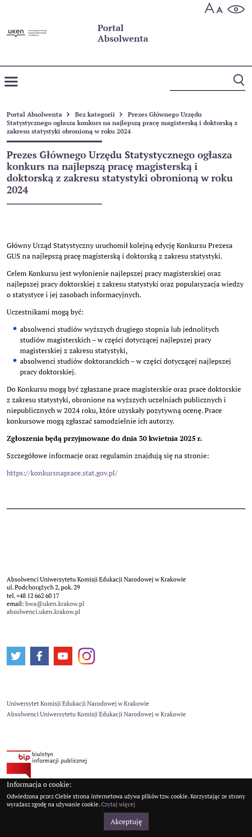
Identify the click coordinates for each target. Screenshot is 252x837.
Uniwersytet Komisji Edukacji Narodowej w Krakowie (78, 703)
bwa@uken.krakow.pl (54, 603)
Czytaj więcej (118, 804)
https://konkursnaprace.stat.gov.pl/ (62, 473)
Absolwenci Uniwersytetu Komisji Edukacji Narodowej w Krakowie (96, 714)
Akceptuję (126, 821)
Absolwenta (123, 33)
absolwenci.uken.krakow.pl (43, 611)
